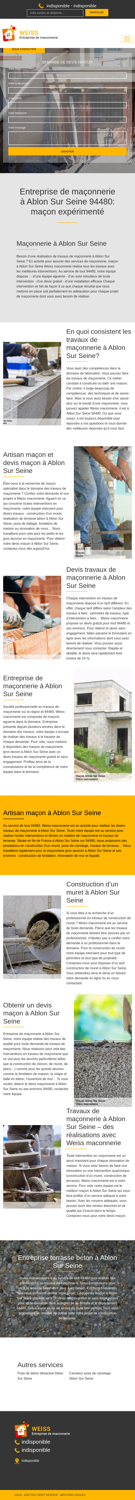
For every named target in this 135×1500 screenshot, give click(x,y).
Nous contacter (24, 49)
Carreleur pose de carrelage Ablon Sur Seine (90, 1375)
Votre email (14, 98)
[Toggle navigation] (127, 39)
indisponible (58, 5)
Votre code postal (18, 83)
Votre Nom (14, 68)
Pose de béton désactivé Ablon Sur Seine (40, 1375)
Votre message (17, 127)
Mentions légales (72, 1495)
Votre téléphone (17, 113)
